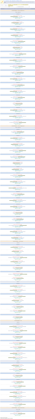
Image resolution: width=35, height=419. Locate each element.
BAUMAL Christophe (16, 73)
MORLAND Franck (22, 42)
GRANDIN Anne (17, 79)
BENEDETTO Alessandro (16, 42)
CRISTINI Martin (16, 151)
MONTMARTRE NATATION (21, 206)
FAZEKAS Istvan (21, 151)
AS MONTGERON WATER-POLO (13, 150)
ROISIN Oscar (17, 23)
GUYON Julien (16, 67)
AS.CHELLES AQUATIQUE (13, 41)
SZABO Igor (20, 23)
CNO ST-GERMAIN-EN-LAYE (14, 66)
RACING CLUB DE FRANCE (21, 181)
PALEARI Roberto (21, 67)
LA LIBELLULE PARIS (22, 35)
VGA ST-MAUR (22, 169)
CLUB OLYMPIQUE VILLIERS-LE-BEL (14, 225)
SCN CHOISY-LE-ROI (21, 144)
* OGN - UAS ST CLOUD (21, 16)
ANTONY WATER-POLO (21, 247)
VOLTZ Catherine (20, 207)
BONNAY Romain (17, 98)
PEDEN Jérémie (17, 17)
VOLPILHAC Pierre (21, 73)
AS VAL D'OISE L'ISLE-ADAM (14, 404)
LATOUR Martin (20, 79)
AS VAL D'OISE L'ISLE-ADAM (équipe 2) (13, 330)
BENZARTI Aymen (21, 132)
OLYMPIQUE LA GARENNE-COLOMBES (13, 257)
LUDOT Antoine (20, 17)
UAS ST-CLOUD (21, 365)
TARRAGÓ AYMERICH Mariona (21, 157)
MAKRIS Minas (21, 201)
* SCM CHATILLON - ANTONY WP (21, 116)
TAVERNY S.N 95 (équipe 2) (14, 347)
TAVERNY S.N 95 (21, 22)
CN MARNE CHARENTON (21, 138)
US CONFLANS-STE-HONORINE (21, 60)
